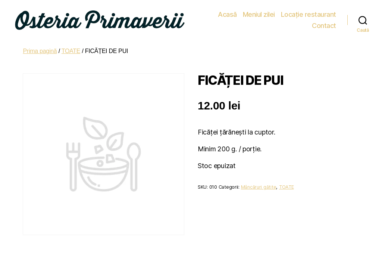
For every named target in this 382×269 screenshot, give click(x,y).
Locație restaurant (278, 18)
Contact (324, 18)
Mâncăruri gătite (258, 184)
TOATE (71, 48)
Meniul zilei (229, 18)
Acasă (197, 18)
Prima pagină (40, 48)
